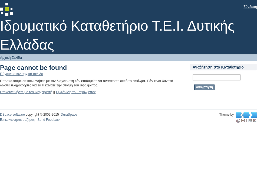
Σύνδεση (250, 7)
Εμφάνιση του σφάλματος (76, 92)
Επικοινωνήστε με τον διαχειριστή (26, 92)
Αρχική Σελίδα (11, 58)
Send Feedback (48, 120)
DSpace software (12, 114)
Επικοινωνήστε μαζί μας (17, 120)
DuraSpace (69, 114)
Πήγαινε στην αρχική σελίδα (21, 74)
